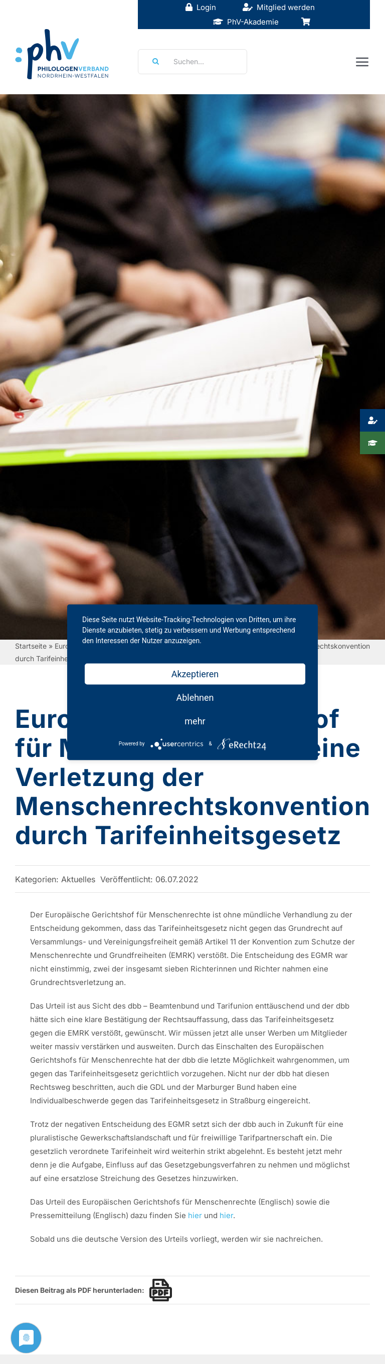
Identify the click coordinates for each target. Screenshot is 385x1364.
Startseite (31, 646)
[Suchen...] (192, 61)
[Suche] (152, 61)
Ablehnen (195, 697)
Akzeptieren (195, 673)
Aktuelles (78, 879)
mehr (194, 720)
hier (195, 1215)
